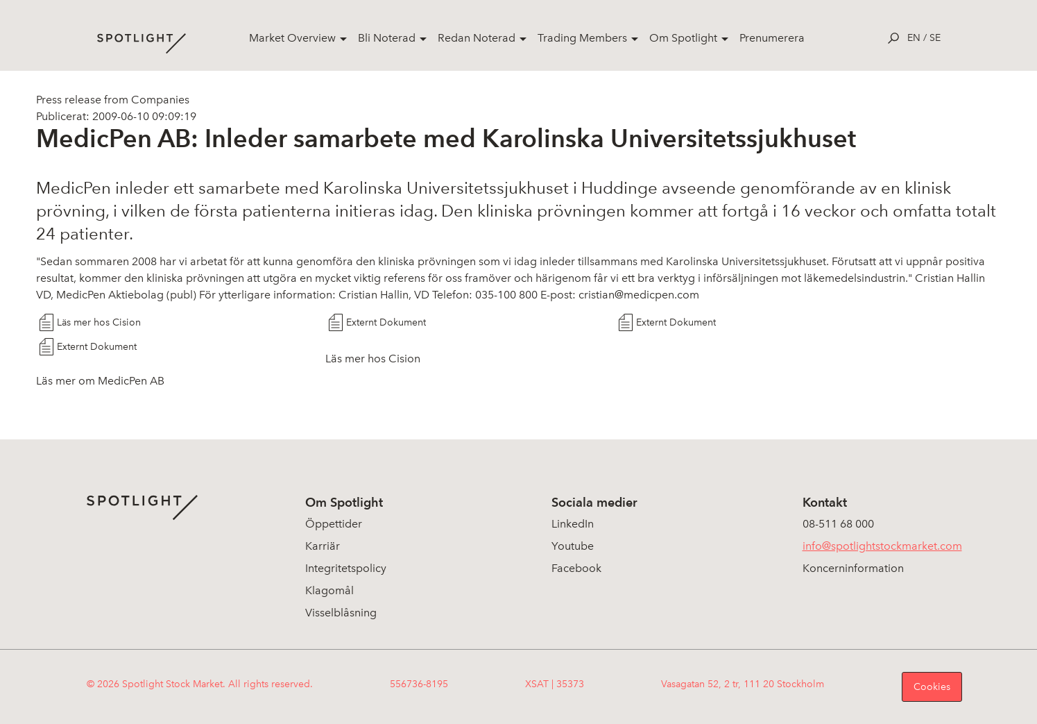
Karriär (322, 546)
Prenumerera (772, 37)
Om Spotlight (683, 37)
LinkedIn (572, 523)
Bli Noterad (386, 37)
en (913, 38)
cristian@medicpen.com (639, 294)
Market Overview (292, 37)
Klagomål (329, 590)
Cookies (932, 687)
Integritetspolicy (345, 568)
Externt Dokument (386, 322)
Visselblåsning (341, 612)
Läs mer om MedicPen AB (100, 380)
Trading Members (582, 37)
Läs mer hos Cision (99, 322)
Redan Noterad (476, 37)
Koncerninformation (853, 568)
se (935, 38)
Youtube (572, 546)
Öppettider (333, 523)
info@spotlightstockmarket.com (882, 546)
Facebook (576, 568)
